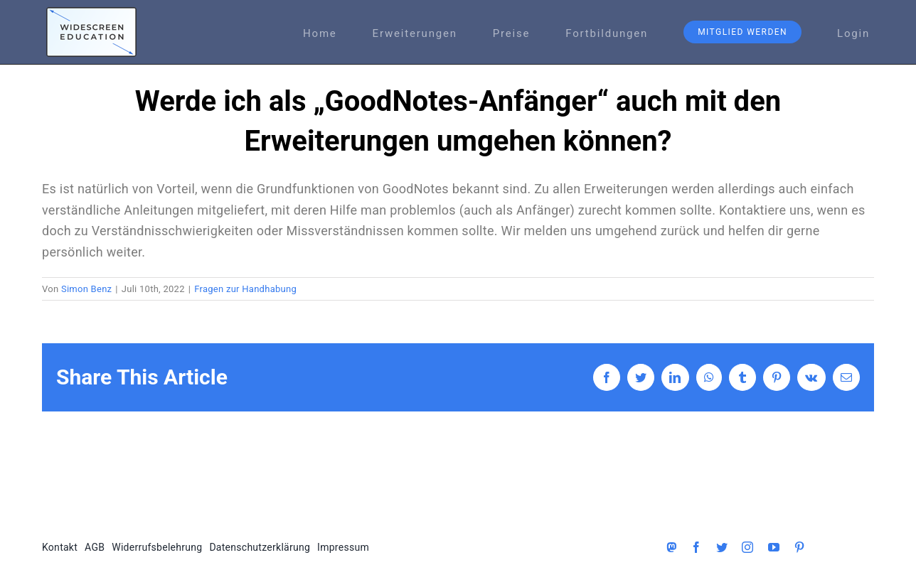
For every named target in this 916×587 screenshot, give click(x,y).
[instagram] (747, 547)
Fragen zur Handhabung (245, 289)
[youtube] (773, 547)
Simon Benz (86, 289)
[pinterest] (799, 547)
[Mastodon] (671, 547)
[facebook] (696, 547)
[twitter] (722, 547)
